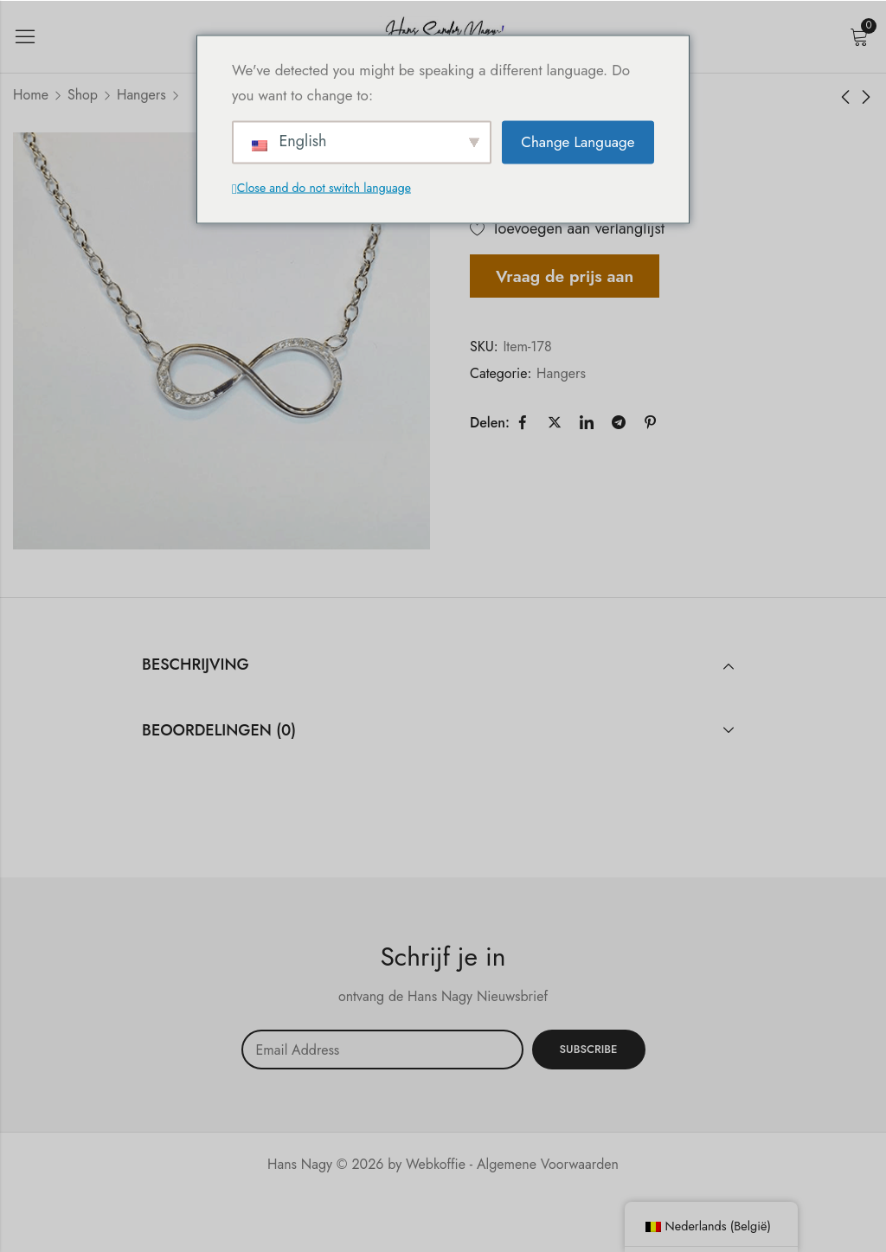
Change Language (577, 142)
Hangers (141, 95)
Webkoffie (435, 1164)
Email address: (382, 1049)
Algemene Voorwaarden (548, 1164)
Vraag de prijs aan (564, 276)
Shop (82, 95)
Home (30, 95)
